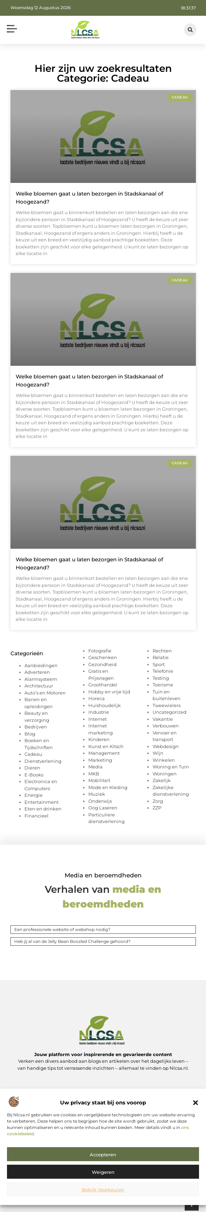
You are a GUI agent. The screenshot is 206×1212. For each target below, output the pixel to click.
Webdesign (166, 746)
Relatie (161, 657)
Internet (97, 719)
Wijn (158, 753)
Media (95, 766)
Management (104, 753)
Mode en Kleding (107, 787)
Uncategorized (169, 712)
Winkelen (164, 760)
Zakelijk (162, 780)
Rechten (162, 650)
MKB (93, 773)
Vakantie (163, 719)
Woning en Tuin (171, 766)
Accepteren (103, 1154)
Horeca (96, 698)
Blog (29, 734)
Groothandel (102, 684)
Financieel (36, 816)
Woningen (165, 773)
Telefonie (163, 671)
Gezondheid (102, 664)
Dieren (32, 768)
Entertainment (41, 802)
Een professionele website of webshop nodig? (62, 929)
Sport (159, 664)
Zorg (158, 801)
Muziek (96, 794)
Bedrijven (35, 727)
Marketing (100, 760)
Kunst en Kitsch (106, 746)
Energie (33, 795)
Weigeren (103, 1172)
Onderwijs (100, 801)
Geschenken (102, 657)
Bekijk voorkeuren (103, 1189)
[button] (195, 1102)
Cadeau (33, 754)
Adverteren (37, 672)
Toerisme (163, 684)
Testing (161, 678)
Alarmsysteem (40, 679)
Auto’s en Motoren (45, 693)
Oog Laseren (102, 807)
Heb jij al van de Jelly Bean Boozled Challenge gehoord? (72, 941)
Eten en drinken (42, 809)
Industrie (98, 712)
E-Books (33, 775)
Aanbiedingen (41, 665)
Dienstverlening (42, 761)
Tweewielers (167, 705)
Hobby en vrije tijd (109, 691)
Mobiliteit (99, 780)
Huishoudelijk (104, 705)
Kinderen (99, 739)
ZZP (157, 807)
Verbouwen (166, 725)
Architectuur (38, 686)
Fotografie (99, 650)
